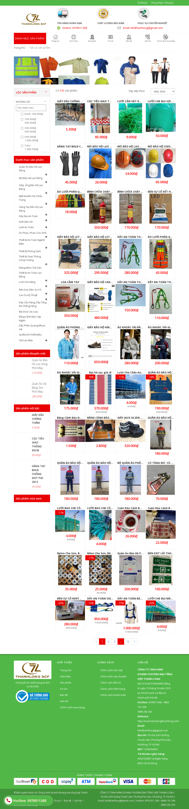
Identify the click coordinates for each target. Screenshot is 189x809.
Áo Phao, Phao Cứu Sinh (32, 232)
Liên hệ (64, 701)
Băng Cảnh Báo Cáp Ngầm (30, 318)
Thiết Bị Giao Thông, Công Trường (30, 258)
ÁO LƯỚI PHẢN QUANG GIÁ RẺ (76, 191)
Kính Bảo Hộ (26, 221)
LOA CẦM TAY (70, 282)
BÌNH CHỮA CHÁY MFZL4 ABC (136, 191)
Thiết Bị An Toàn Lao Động (30, 274)
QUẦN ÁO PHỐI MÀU (30, 334)
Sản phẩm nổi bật (27, 408)
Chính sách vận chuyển (113, 676)
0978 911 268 (152, 800)
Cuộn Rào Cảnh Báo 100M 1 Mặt (138, 508)
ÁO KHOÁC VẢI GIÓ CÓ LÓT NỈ (167, 327)
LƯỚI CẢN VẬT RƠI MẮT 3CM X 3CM (140, 101)
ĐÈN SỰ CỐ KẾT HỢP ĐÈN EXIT (167, 191)
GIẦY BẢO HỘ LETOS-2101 (104, 237)
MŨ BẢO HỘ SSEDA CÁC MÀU (166, 146)
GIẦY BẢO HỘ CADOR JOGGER (106, 282)
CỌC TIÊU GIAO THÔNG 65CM (106, 101)
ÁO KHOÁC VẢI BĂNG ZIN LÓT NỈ (138, 327)
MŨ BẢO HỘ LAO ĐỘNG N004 (136, 146)
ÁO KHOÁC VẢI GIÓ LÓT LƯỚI (76, 372)
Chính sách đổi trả (110, 682)
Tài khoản (142, 2)
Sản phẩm (65, 682)
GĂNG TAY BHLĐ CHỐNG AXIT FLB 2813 (38, 474)
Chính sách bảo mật (111, 670)
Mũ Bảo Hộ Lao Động (30, 178)
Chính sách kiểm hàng (112, 688)
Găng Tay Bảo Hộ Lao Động (31, 208)
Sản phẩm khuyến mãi (30, 353)
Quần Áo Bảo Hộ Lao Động (30, 168)
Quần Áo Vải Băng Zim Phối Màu (39, 387)
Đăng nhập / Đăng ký (162, 2)
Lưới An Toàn (26, 227)
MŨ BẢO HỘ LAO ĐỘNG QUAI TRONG (111, 146)
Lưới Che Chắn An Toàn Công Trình (140, 372)
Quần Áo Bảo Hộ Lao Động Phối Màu (40, 364)
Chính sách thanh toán (113, 695)
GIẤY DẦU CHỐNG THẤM (38, 418)
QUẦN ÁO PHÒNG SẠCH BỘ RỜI (77, 327)
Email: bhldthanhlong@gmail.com (143, 28)
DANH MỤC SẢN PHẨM (30, 38)
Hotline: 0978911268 (74, 28)
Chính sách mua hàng (72, 707)
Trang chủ (19, 47)
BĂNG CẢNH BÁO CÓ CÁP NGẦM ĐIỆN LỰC (114, 417)
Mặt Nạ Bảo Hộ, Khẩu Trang (30, 197)
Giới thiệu (65, 676)
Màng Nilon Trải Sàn (30, 267)
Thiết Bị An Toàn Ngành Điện (32, 241)
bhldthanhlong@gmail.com (119, 800)
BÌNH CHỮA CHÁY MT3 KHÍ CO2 (107, 191)
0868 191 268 (168, 800)
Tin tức (64, 688)
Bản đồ (64, 695)
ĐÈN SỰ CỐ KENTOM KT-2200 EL (78, 598)
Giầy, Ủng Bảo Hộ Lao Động (31, 187)
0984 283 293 (168, 804)
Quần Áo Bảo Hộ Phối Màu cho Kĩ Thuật (143, 553)
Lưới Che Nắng (27, 282)
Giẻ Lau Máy (26, 340)
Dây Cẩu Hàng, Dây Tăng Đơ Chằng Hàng (32, 304)
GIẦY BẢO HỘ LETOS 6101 (73, 237)
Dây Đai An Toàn (28, 216)
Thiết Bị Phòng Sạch (30, 251)
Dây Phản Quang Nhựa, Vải (32, 327)
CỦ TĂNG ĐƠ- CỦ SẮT (162, 463)
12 (127, 641)
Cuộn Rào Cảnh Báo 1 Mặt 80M (168, 508)
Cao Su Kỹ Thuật (28, 295)
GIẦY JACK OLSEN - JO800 (133, 417)
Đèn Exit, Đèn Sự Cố (30, 289)
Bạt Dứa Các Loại (28, 311)
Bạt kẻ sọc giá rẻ (100, 372)
